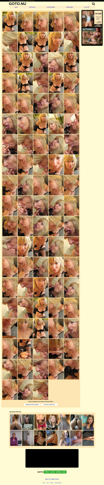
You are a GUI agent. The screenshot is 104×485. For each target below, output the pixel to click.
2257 (48, 482)
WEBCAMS (69, 7)
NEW (16, 7)
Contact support (58, 482)
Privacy (51, 482)
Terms (44, 482)
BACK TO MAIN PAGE (52, 479)
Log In (33, 0)
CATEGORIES (51, 7)
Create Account (28, 0)
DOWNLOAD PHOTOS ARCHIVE (32, 404)
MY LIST (86, 7)
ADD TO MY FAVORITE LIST (49, 404)
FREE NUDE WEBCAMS (55, 472)
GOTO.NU (17, 4)
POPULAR (32, 7)
